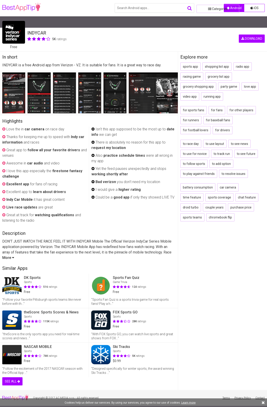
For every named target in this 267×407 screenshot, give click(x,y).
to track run (222, 154)
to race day (191, 144)
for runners (191, 120)
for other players (241, 110)
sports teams (192, 217)
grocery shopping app (198, 86)
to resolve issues (233, 174)
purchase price (241, 207)
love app (250, 86)
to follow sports (194, 164)
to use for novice (195, 154)
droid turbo (191, 207)
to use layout (215, 144)
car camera (228, 187)
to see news (239, 144)
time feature (192, 197)
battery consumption (198, 187)
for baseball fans (218, 120)
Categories (209, 8)
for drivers (222, 130)
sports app (190, 66)
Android (234, 8)
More (8, 258)
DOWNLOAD (251, 34)
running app (212, 96)
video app (190, 96)
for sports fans (193, 110)
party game (229, 86)
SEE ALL (12, 381)
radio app (242, 66)
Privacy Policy (242, 398)
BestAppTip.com (25, 8)
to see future (246, 154)
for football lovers (195, 130)
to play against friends (199, 174)
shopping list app (217, 66)
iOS (254, 8)
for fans (217, 110)
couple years (214, 207)
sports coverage (219, 197)
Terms (226, 398)
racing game (192, 76)
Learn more (188, 402)
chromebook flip (220, 217)
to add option (221, 164)
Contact (260, 398)
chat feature (247, 197)
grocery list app (218, 76)
